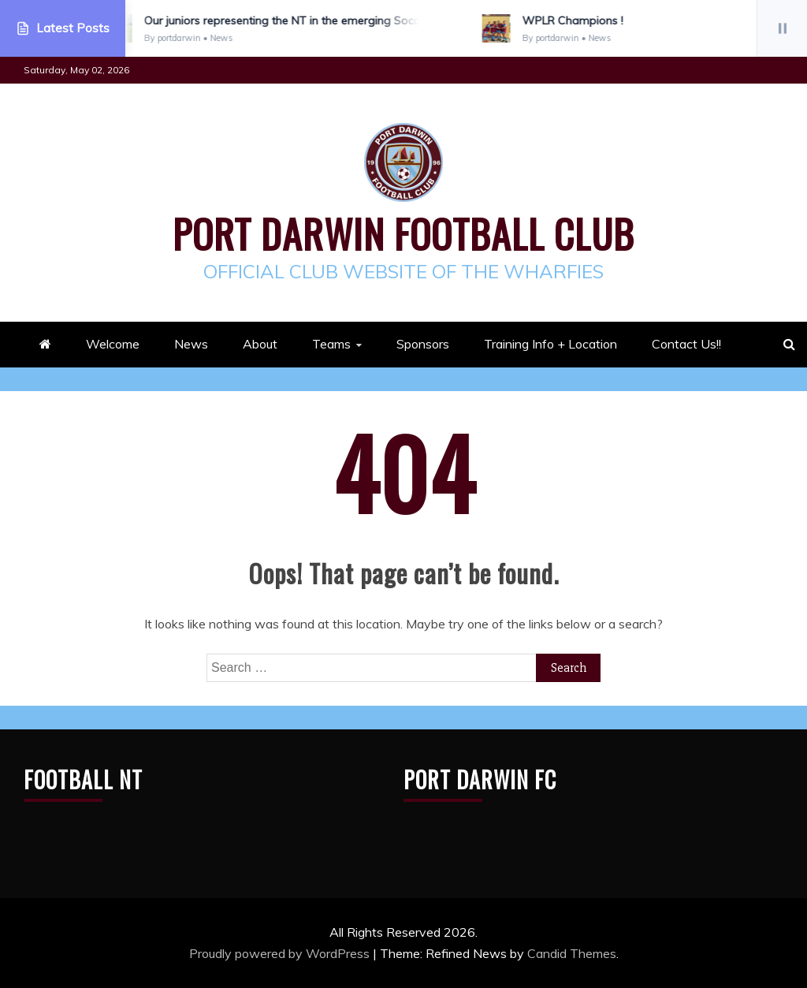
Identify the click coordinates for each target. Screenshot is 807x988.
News (191, 344)
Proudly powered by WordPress (281, 953)
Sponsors (422, 344)
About (260, 344)
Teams (331, 344)
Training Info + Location (550, 344)
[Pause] (782, 28)
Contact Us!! (686, 344)
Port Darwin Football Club (403, 232)
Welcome (112, 344)
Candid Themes (571, 953)
